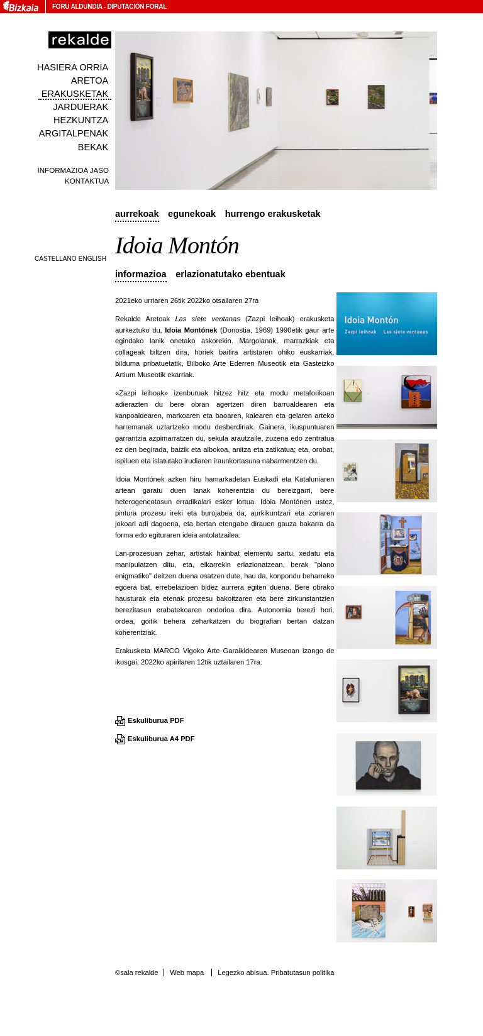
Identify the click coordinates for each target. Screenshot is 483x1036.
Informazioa (141, 274)
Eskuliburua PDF (156, 720)
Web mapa (187, 972)
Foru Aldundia (77, 6)
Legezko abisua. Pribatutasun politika (276, 972)
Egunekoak (192, 214)
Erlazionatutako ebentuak (230, 274)
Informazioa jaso (73, 170)
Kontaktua (87, 181)
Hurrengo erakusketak (273, 214)
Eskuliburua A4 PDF (161, 738)
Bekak (93, 147)
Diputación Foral (137, 6)
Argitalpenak (73, 133)
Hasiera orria (72, 67)
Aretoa (90, 80)
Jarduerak (80, 107)
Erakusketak (75, 94)
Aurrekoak (137, 214)
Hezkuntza (80, 120)
